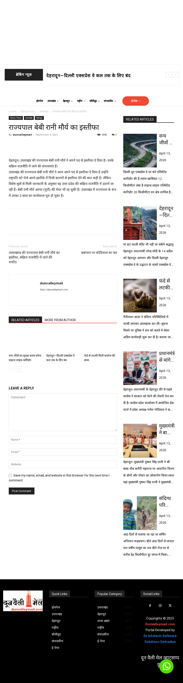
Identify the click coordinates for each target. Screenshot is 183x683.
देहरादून (39, 117)
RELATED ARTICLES (25, 320)
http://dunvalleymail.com (54, 289)
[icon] (166, 668)
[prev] (168, 75)
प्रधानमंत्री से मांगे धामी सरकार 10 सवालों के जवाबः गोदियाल (166, 357)
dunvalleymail (22, 134)
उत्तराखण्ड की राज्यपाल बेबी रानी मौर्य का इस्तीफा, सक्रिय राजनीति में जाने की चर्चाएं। (34, 257)
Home (13, 111)
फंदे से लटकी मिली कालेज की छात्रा (166, 284)
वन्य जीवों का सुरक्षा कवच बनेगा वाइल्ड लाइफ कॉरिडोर (166, 139)
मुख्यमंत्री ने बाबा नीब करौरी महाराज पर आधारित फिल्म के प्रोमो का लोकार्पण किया (166, 429)
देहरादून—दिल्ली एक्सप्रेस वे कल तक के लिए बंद (88, 75)
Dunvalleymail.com (160, 624)
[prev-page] (11, 369)
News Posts (28, 111)
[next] (175, 75)
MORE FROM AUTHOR (60, 320)
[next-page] (18, 369)
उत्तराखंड (44, 111)
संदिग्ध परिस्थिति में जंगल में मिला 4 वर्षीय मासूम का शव (166, 502)
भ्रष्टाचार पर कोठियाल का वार (99, 253)
